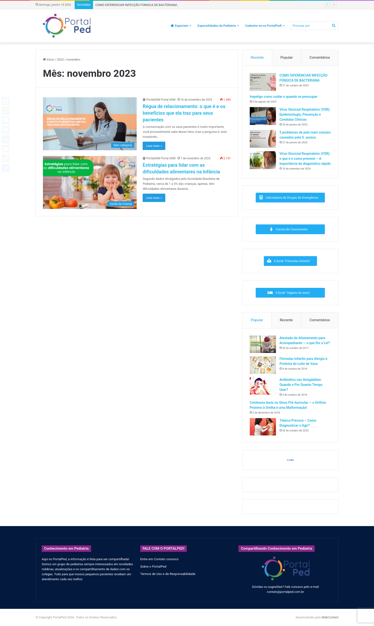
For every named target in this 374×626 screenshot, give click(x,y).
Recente (257, 57)
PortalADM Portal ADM (160, 99)
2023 (60, 59)
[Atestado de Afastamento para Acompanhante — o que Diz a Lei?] (263, 344)
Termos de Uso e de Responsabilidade (168, 574)
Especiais (179, 25)
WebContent (330, 617)
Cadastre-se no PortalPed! (263, 25)
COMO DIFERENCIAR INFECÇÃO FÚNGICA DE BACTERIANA (136, 5)
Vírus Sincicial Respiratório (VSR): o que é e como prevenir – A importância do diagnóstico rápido (305, 159)
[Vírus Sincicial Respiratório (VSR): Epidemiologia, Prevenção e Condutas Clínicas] (263, 116)
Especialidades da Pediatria (216, 25)
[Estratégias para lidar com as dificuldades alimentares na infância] (90, 182)
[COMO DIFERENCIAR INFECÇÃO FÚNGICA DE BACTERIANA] (263, 82)
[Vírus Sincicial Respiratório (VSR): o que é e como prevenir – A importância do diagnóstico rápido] (263, 160)
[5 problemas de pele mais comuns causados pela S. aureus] (263, 139)
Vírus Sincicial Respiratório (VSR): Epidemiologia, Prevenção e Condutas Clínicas (305, 114)
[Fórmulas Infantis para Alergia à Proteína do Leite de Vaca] (263, 365)
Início (48, 59)
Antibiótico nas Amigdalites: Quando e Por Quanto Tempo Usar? (301, 385)
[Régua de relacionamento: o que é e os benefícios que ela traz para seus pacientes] (90, 123)
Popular (286, 57)
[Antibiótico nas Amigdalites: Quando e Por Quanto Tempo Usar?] (263, 386)
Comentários (320, 57)
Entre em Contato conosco (159, 559)
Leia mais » (154, 146)
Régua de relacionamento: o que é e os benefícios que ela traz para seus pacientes (184, 113)
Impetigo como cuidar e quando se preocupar (283, 96)
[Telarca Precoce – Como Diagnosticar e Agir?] (263, 426)
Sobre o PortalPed (153, 566)
